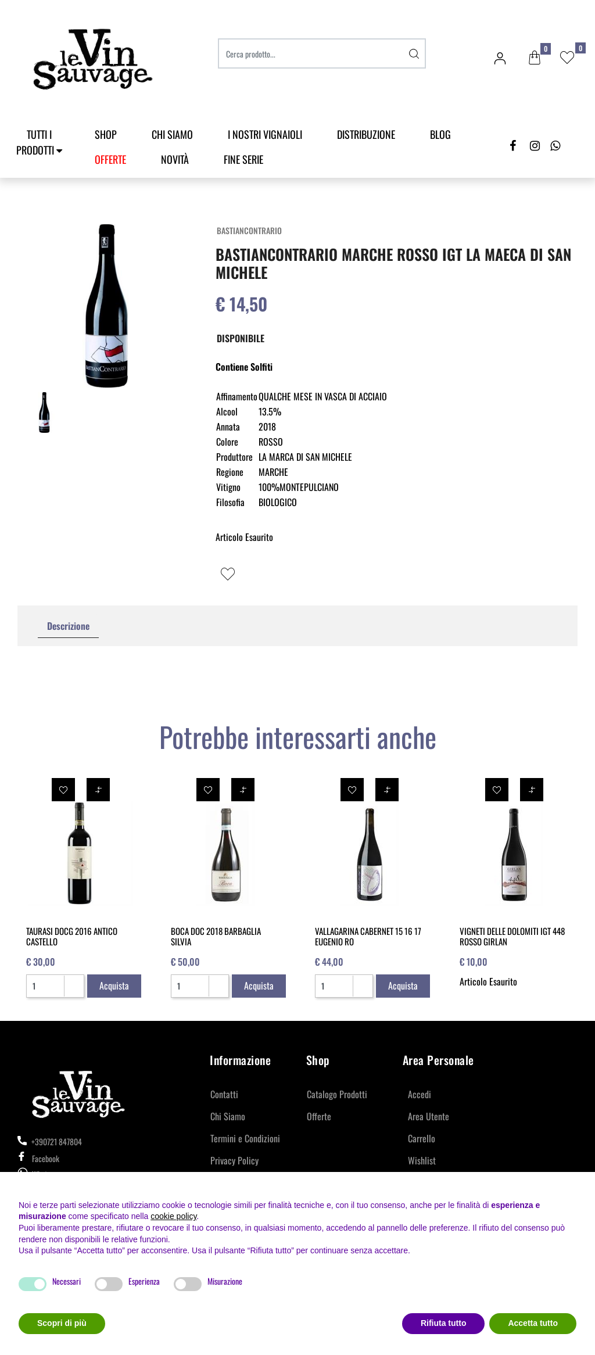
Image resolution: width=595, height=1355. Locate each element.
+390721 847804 (49, 1141)
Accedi (419, 1094)
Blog (440, 134)
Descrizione (68, 626)
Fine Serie (243, 159)
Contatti (224, 1094)
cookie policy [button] (173, 1216)
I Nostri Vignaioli (265, 134)
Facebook (38, 1158)
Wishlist (422, 1160)
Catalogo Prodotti (337, 1094)
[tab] (68, 626)
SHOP (106, 134)
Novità (175, 159)
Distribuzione (366, 134)
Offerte (319, 1116)
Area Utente (428, 1116)
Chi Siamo (172, 134)
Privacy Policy (234, 1160)
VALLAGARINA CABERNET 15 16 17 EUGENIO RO (368, 936)
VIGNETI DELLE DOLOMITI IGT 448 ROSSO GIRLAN (512, 936)
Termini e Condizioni (245, 1138)
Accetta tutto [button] (533, 1323)
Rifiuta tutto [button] (444, 1323)
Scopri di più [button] (62, 1323)
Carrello (421, 1138)
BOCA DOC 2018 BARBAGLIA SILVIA (216, 936)
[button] (534, 58)
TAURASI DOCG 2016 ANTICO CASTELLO (71, 936)
